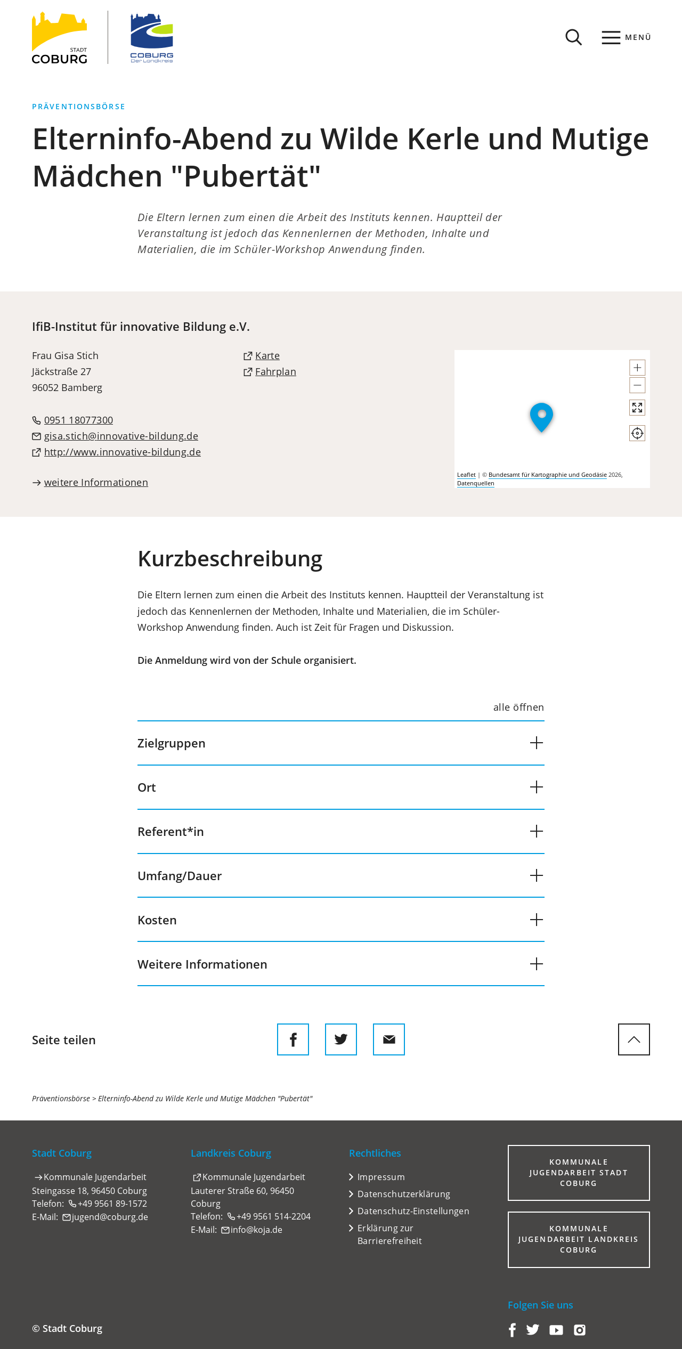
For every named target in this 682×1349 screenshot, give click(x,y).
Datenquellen (475, 483)
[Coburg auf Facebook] (512, 1334)
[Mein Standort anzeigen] (637, 433)
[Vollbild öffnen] (637, 407)
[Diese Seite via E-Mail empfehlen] (389, 1039)
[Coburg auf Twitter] (532, 1334)
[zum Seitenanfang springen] (634, 1039)
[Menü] (626, 37)
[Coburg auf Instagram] (579, 1334)
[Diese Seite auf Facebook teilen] (293, 1039)
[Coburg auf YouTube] (556, 1334)
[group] (552, 419)
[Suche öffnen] (574, 37)
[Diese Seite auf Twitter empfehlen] (341, 1039)
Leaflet (466, 474)
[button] (637, 367)
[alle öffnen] (519, 707)
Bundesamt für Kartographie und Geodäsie (548, 474)
